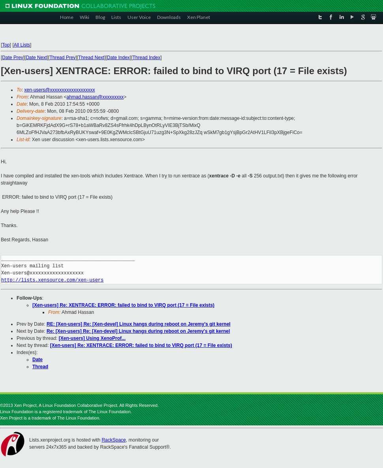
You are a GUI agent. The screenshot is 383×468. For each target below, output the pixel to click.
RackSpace (113, 440)
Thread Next (91, 57)
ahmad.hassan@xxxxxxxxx (95, 97)
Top (5, 45)
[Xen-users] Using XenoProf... (92, 338)
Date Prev (12, 57)
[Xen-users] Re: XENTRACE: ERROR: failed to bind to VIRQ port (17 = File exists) (123, 305)
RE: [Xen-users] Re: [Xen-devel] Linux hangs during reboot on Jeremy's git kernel (139, 324)
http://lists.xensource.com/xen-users (52, 280)
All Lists (22, 45)
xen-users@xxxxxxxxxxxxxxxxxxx (59, 90)
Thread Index (147, 57)
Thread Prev (62, 57)
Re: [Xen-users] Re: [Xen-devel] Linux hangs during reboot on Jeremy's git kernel (138, 331)
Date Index (118, 57)
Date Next (36, 57)
